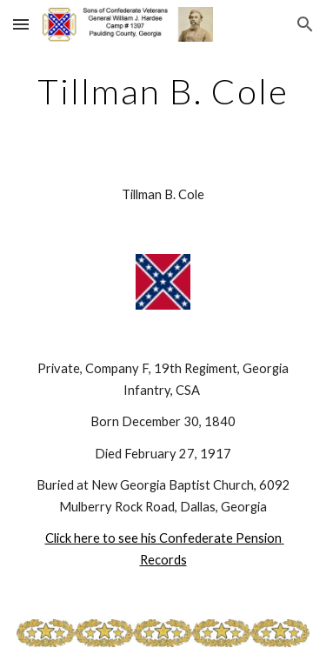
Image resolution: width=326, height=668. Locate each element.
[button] (21, 24)
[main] (163, 91)
